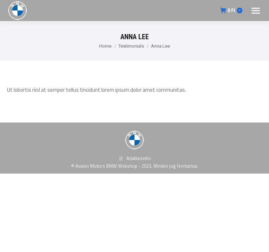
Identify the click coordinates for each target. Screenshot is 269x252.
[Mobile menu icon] (255, 11)
